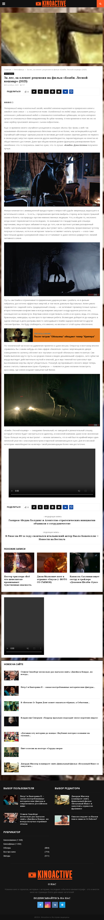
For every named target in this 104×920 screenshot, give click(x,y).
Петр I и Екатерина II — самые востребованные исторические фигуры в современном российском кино (33, 801)
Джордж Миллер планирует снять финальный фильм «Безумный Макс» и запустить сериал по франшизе (82, 802)
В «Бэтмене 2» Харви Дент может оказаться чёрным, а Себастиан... (55, 702)
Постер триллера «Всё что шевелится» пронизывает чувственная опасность (18, 580)
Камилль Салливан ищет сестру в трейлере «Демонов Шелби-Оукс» (84, 579)
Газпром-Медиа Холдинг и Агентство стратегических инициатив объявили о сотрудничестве (52, 522)
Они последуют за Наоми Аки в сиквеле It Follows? (84, 817)
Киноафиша (9, 74)
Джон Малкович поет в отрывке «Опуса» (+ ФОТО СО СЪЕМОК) (52, 579)
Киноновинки (9, 840)
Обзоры (7, 848)
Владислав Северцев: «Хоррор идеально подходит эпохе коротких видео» (59, 718)
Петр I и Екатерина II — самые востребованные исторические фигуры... (58, 687)
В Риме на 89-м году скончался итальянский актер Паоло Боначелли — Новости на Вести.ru (52, 537)
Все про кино (9, 851)
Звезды (6, 856)
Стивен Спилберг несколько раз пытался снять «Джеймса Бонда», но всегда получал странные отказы (34, 819)
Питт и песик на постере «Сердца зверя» (42, 748)
